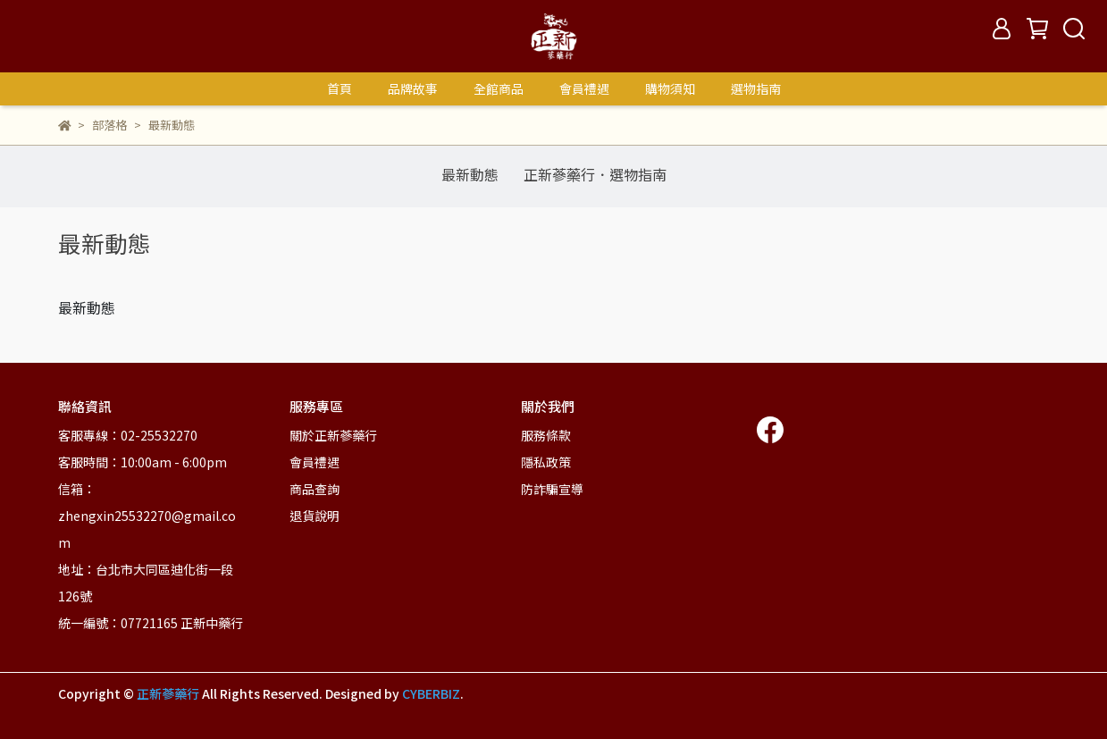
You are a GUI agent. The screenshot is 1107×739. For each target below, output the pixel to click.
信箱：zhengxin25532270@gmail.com (147, 515)
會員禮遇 (584, 88)
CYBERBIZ (431, 693)
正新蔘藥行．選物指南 (595, 174)
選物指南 (756, 88)
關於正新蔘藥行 (333, 435)
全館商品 (499, 88)
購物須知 (670, 88)
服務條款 (546, 435)
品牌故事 (413, 88)
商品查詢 (314, 489)
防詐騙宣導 (552, 489)
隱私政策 (546, 462)
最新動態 (470, 174)
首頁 (339, 88)
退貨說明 (314, 516)
